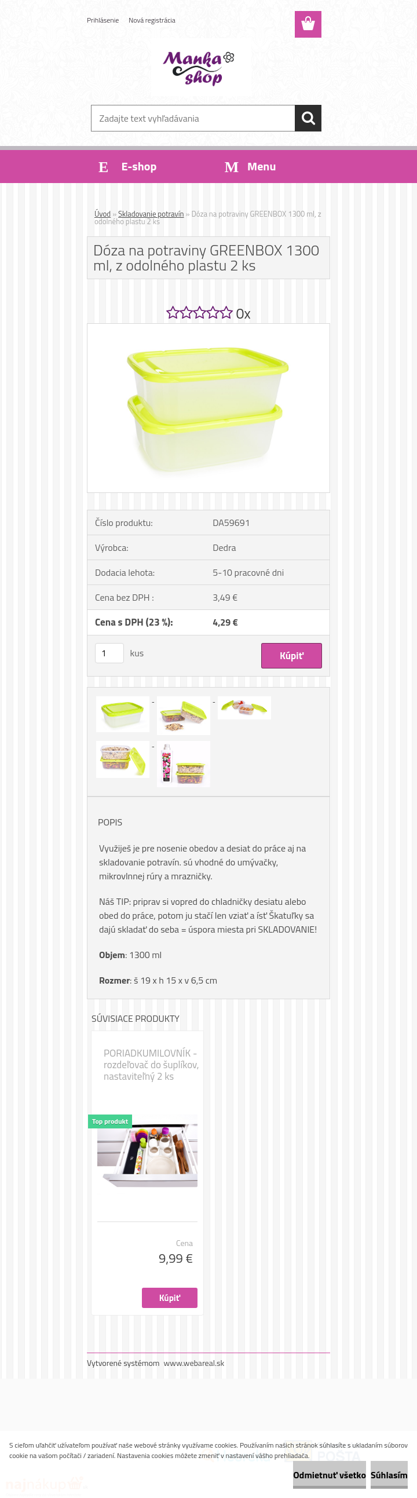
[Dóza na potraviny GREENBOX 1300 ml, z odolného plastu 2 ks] (208, 328)
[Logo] (201, 67)
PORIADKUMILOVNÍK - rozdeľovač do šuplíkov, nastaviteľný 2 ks (151, 1064)
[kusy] (109, 653)
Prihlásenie (103, 19)
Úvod (102, 214)
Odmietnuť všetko (329, 1475)
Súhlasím (389, 1475)
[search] (308, 118)
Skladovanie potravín (151, 214)
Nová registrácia (152, 19)
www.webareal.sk (194, 1363)
